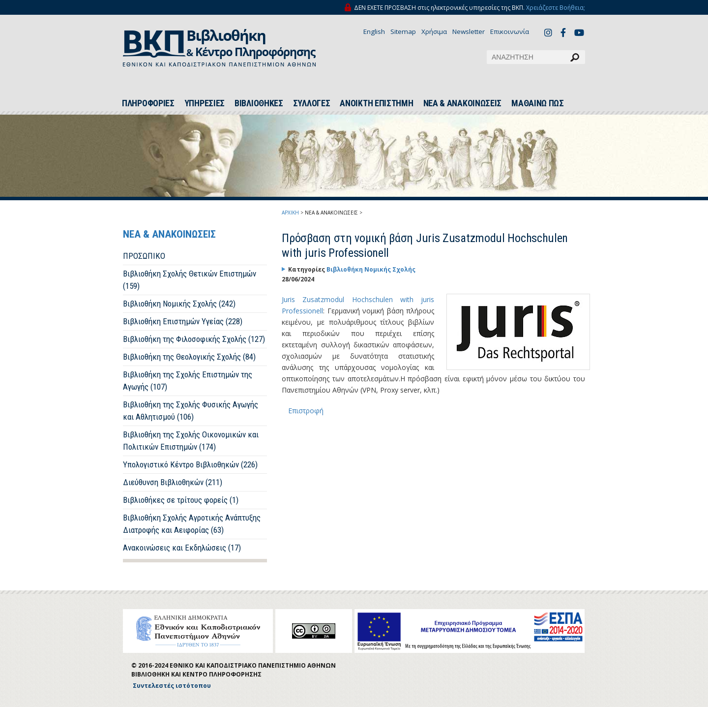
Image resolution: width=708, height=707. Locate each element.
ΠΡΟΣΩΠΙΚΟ (144, 256)
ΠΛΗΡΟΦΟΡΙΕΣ (148, 103)
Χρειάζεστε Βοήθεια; (555, 7)
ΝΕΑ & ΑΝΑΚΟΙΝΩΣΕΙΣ (462, 103)
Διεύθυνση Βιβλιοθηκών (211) (172, 482)
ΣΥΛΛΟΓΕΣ (311, 103)
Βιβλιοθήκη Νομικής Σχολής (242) (179, 303)
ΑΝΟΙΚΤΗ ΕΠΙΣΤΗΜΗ (376, 103)
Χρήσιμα (434, 31)
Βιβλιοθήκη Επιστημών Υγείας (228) (182, 321)
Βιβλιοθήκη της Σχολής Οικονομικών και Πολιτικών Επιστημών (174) (191, 441)
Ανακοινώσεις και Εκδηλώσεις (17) (182, 548)
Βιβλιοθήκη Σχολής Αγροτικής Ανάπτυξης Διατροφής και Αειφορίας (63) (192, 524)
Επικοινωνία (509, 31)
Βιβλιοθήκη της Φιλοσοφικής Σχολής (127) (194, 339)
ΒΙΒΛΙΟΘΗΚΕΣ (259, 103)
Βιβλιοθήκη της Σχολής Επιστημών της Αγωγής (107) (187, 380)
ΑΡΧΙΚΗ (290, 212)
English (374, 31)
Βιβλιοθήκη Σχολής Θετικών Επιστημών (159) (189, 280)
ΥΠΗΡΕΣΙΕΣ (204, 103)
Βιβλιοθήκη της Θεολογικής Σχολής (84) (189, 357)
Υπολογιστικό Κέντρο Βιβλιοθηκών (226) (190, 464)
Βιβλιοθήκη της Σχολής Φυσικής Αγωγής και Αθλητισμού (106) (190, 411)
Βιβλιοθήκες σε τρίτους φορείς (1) (180, 500)
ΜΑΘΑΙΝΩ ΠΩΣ (537, 103)
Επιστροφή (306, 410)
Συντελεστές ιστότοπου (172, 685)
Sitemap (403, 31)
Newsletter (468, 31)
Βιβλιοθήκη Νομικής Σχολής (370, 269)
